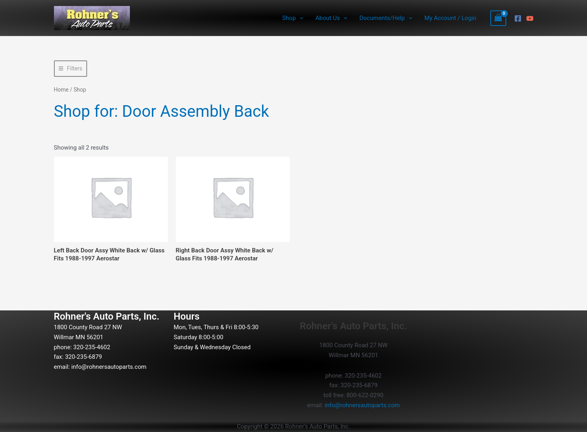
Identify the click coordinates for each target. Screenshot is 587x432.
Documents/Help (385, 18)
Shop (292, 18)
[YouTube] (529, 18)
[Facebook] (517, 18)
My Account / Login (450, 18)
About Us (331, 18)
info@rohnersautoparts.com (108, 366)
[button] (299, 18)
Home (61, 89)
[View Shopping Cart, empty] (498, 18)
